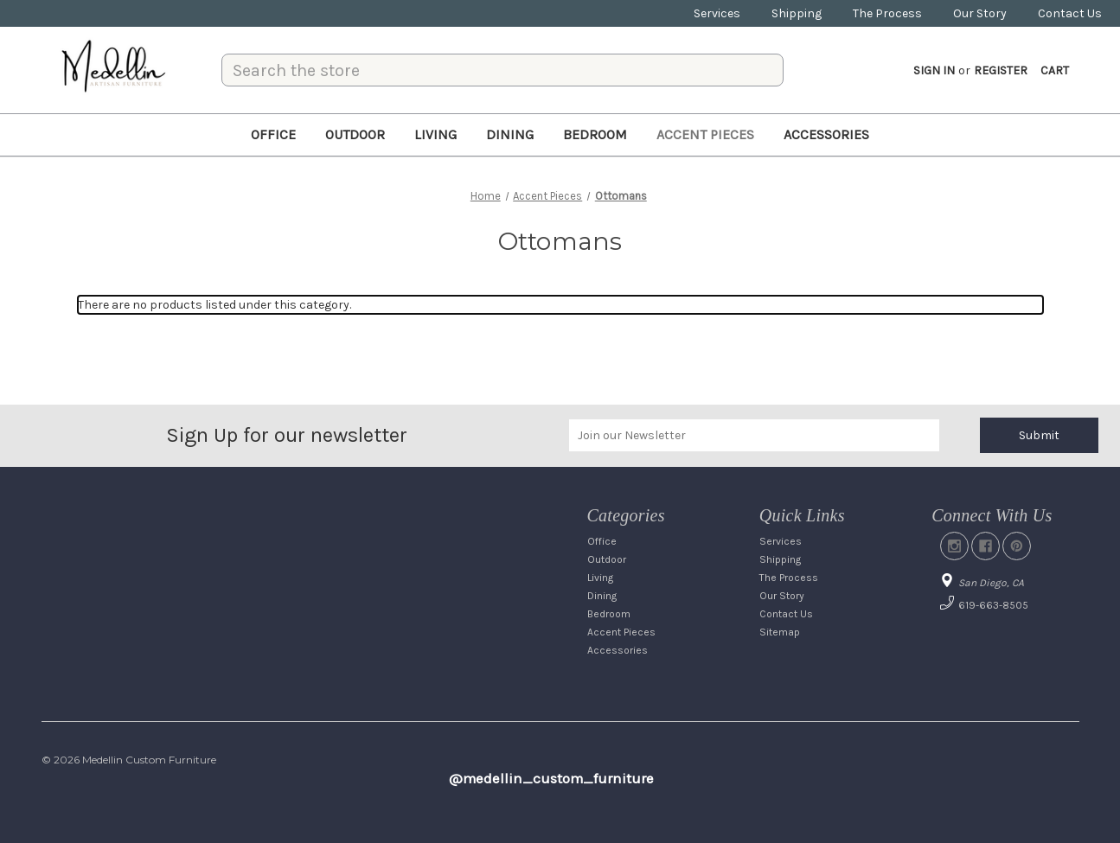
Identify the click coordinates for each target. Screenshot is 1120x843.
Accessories (826, 134)
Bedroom (595, 134)
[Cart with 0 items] (1054, 70)
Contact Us (1070, 13)
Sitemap (779, 632)
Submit (1039, 435)
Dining (510, 134)
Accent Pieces (705, 134)
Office (273, 134)
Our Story (980, 13)
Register (1000, 70)
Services (717, 13)
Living (435, 134)
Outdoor (355, 134)
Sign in (934, 70)
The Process (887, 13)
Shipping (796, 13)
